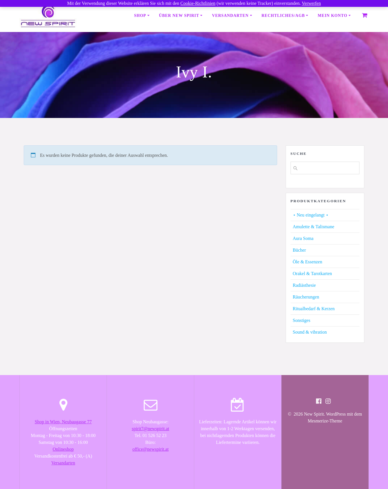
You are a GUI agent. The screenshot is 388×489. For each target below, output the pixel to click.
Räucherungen (306, 296)
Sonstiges (301, 320)
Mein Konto (332, 15)
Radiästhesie (304, 285)
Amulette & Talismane (313, 226)
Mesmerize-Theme (325, 420)
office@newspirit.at (150, 449)
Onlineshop (63, 449)
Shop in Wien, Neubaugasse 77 (63, 421)
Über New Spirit (179, 15)
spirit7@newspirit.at (150, 428)
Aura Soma (303, 238)
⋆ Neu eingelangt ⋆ (311, 215)
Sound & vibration (310, 332)
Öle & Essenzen (307, 261)
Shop (140, 15)
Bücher (299, 250)
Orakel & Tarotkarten (312, 273)
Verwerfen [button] (311, 3)
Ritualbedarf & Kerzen (314, 308)
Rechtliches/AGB (283, 15)
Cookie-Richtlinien (197, 3)
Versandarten (230, 15)
